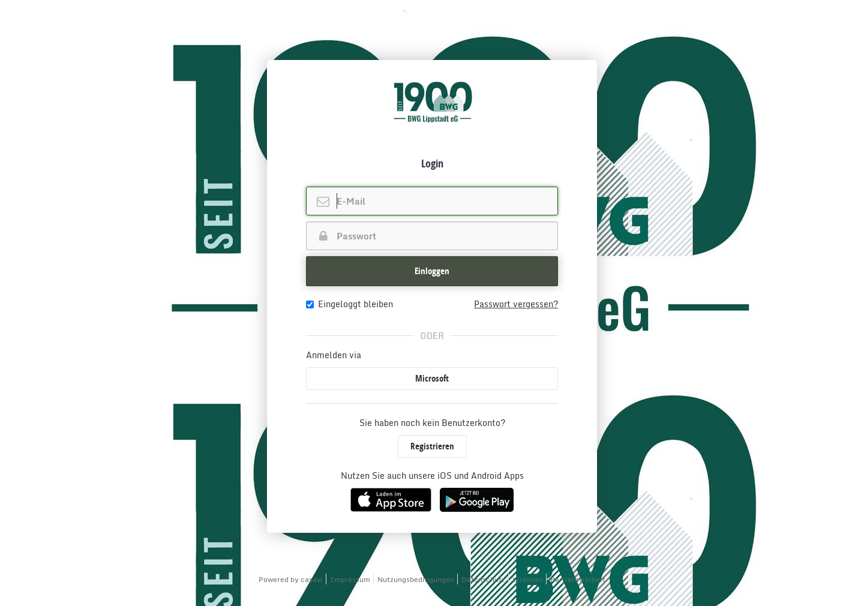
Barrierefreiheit (577, 579)
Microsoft (432, 378)
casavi (312, 579)
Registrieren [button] (432, 446)
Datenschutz (483, 579)
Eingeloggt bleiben (349, 304)
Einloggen (432, 271)
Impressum (350, 579)
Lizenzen (527, 579)
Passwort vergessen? (516, 304)
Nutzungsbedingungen (415, 579)
